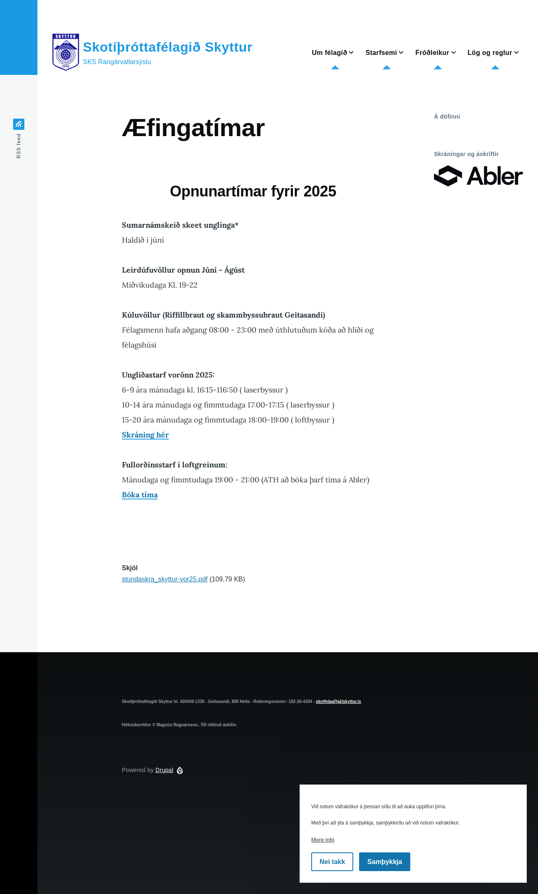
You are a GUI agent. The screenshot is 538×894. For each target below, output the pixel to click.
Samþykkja (384, 861)
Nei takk (332, 861)
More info (323, 840)
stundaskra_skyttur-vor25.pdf (165, 579)
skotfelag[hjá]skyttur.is (338, 701)
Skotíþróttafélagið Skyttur (168, 47)
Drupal (165, 770)
